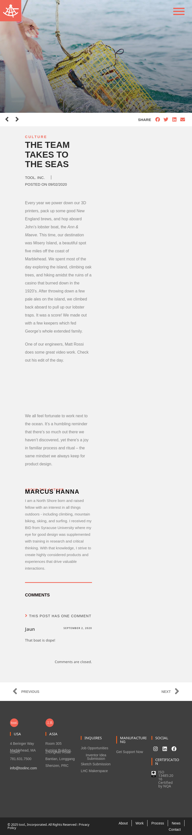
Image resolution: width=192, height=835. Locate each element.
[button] (158, 119)
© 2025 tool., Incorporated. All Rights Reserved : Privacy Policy (49, 826)
